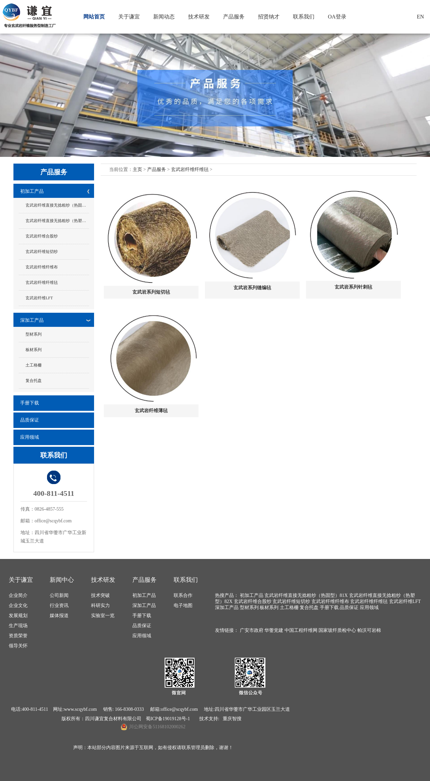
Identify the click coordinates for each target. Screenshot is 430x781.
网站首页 (94, 16)
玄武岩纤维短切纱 (42, 251)
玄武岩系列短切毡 (151, 292)
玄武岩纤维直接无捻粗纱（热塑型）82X (57, 220)
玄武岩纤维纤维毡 (42, 282)
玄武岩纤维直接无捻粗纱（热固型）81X (57, 205)
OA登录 (337, 16)
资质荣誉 (18, 635)
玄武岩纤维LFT (39, 298)
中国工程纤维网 (301, 630)
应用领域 (29, 437)
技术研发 (199, 16)
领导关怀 (18, 645)
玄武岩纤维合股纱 (42, 236)
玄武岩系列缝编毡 (252, 287)
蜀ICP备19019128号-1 (168, 718)
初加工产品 (32, 191)
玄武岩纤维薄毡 (151, 410)
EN (420, 16)
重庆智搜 (232, 718)
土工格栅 (34, 365)
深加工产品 (32, 320)
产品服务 (234, 16)
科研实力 (100, 605)
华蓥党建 (273, 630)
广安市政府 (251, 630)
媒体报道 (59, 615)
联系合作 (183, 595)
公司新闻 (59, 595)
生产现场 (18, 625)
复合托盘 (34, 380)
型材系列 (34, 334)
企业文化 (18, 605)
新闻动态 (164, 16)
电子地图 (183, 605)
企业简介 (18, 595)
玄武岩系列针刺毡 (353, 287)
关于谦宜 (129, 16)
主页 (137, 169)
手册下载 (29, 402)
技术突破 (100, 595)
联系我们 (303, 16)
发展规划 (18, 615)
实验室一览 (103, 615)
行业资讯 (59, 605)
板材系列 (34, 349)
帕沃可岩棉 (369, 630)
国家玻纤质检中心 (337, 630)
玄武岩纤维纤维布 (42, 267)
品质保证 (29, 420)
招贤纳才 (269, 16)
